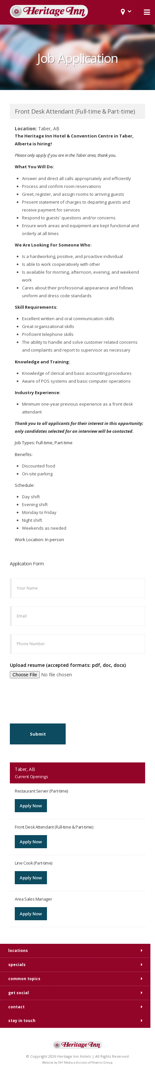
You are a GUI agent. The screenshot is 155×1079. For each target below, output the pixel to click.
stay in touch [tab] (21, 1020)
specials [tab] (17, 964)
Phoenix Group (101, 1062)
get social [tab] (18, 993)
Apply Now (31, 806)
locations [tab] (18, 950)
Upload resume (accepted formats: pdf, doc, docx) (68, 665)
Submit (38, 734)
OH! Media (65, 1062)
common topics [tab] (24, 978)
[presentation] (60, 699)
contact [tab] (16, 1007)
